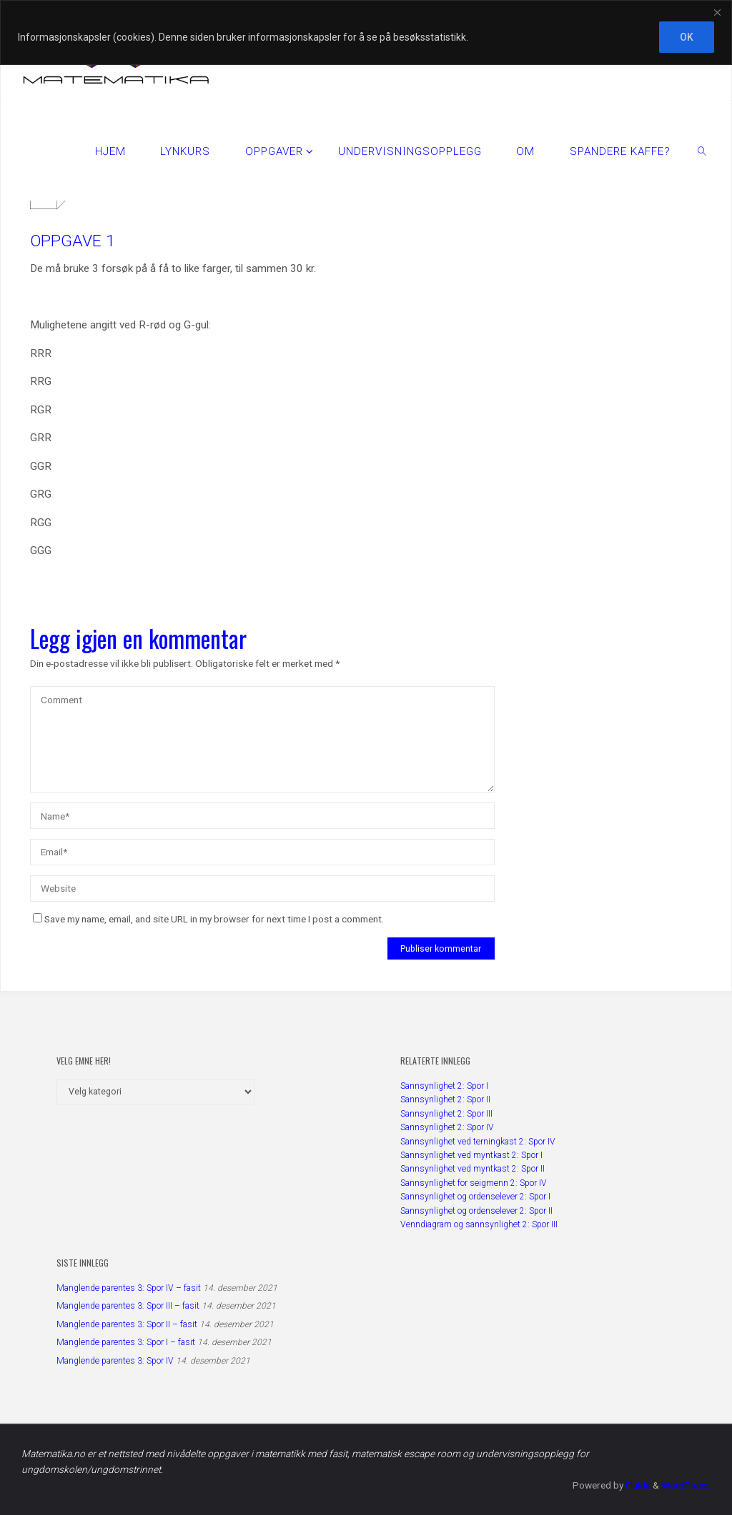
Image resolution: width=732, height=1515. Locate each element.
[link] (702, 151)
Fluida (635, 1485)
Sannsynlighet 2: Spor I (444, 1086)
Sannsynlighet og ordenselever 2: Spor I (475, 1197)
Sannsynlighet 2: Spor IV (447, 1127)
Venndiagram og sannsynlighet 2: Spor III (479, 1224)
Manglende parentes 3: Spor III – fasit (127, 1306)
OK (686, 37)
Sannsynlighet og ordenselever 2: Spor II (476, 1211)
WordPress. (685, 1485)
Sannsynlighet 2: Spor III (446, 1114)
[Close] (717, 12)
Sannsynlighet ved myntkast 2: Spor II (472, 1169)
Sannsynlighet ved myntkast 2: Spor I (471, 1155)
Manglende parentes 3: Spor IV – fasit (128, 1288)
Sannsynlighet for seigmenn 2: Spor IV (473, 1183)
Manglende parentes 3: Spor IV (115, 1361)
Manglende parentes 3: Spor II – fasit (126, 1324)
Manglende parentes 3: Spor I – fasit (125, 1342)
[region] (366, 32)
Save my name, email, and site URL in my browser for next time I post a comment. (208, 919)
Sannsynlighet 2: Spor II (445, 1099)
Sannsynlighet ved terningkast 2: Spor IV (477, 1142)
